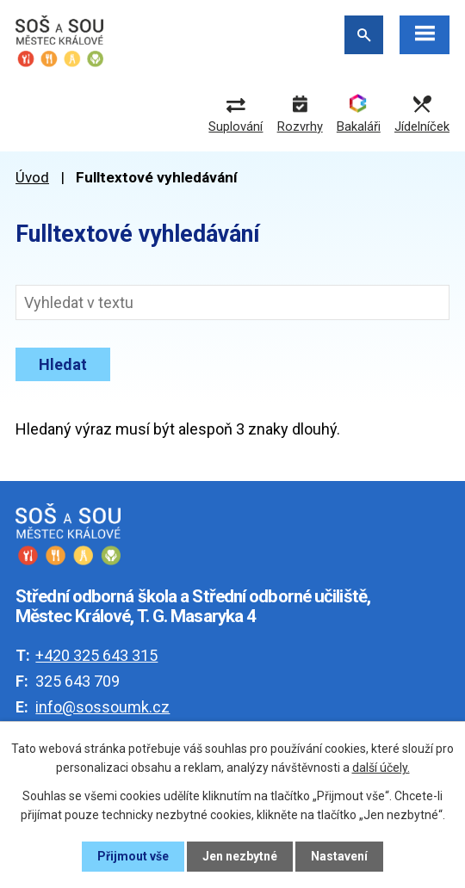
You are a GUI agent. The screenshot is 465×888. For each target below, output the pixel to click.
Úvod (32, 177)
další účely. (381, 767)
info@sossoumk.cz (102, 707)
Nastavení (339, 856)
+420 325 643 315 (96, 655)
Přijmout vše (133, 856)
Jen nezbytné (239, 856)
